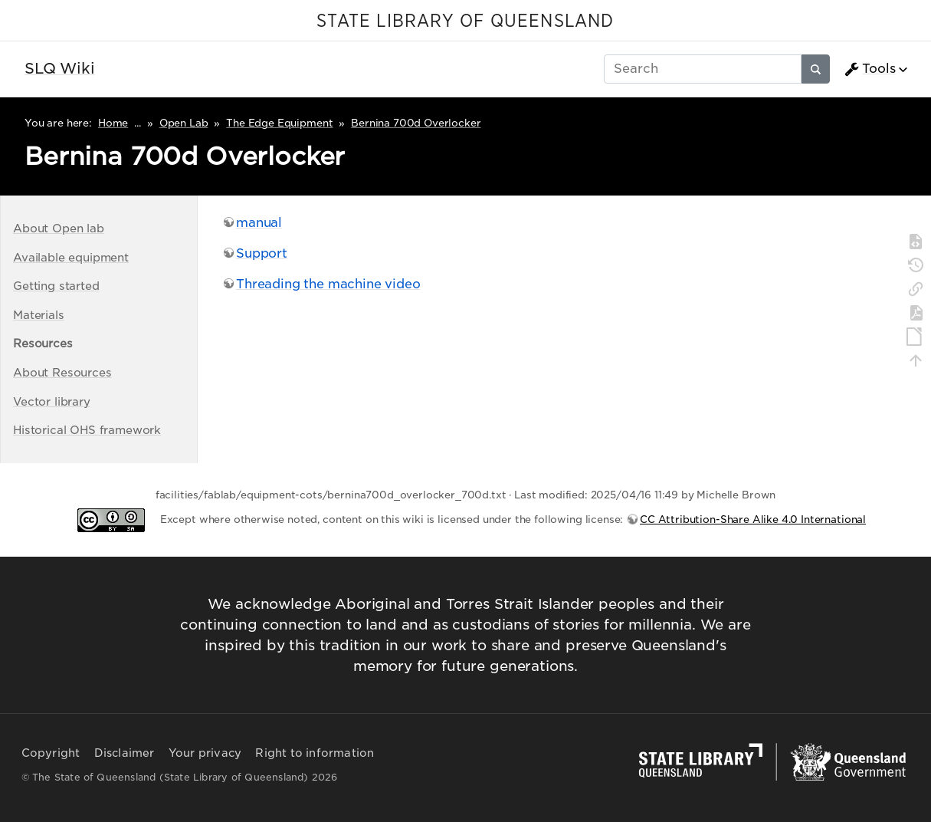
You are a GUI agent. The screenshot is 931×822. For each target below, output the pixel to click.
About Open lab (58, 228)
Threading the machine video (328, 284)
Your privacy (205, 753)
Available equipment (71, 257)
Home (113, 123)
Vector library (51, 401)
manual (259, 222)
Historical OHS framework (87, 429)
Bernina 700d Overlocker (415, 123)
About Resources (62, 372)
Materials (38, 314)
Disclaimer (124, 753)
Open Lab (183, 123)
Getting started (56, 285)
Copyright (50, 753)
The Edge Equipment (279, 123)
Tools (869, 69)
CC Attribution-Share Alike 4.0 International (753, 519)
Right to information (314, 753)
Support (261, 253)
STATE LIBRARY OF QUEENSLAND (465, 21)
